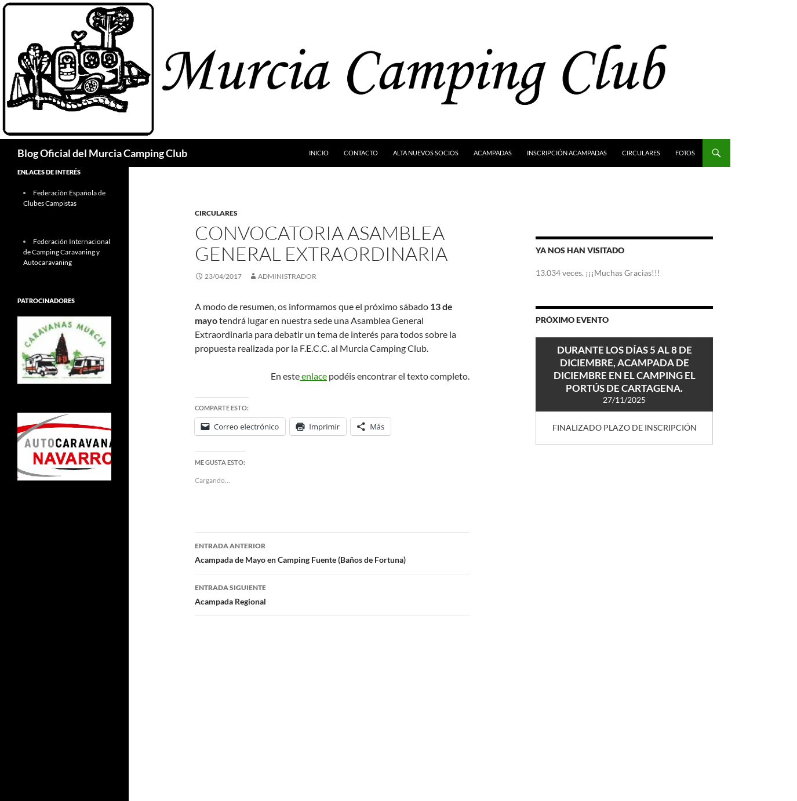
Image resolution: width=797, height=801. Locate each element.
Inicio (319, 152)
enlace (313, 375)
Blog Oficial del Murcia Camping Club (102, 153)
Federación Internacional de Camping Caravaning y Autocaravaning (66, 252)
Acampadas (493, 152)
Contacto (361, 152)
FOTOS (685, 152)
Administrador (287, 276)
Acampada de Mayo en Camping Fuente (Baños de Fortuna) (332, 552)
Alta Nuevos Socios (425, 152)
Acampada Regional (332, 593)
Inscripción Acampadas (567, 152)
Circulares (641, 152)
